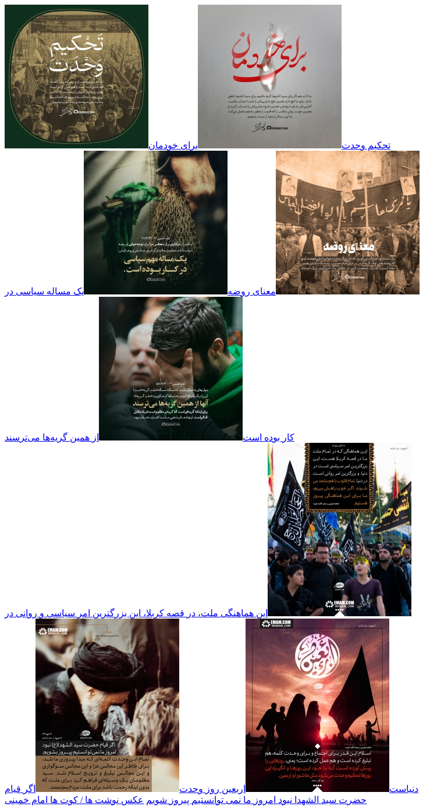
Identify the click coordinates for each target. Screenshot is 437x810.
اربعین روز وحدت (212, 789)
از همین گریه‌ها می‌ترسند (52, 437)
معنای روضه (252, 291)
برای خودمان (173, 145)
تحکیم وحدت (366, 145)
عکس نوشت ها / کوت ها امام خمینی (74, 800)
